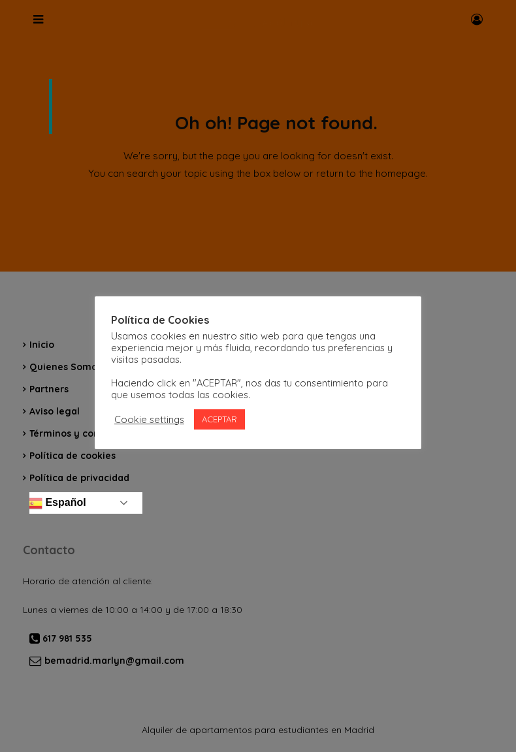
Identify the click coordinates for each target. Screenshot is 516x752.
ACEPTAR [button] (219, 419)
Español (56, 503)
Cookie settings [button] (149, 420)
